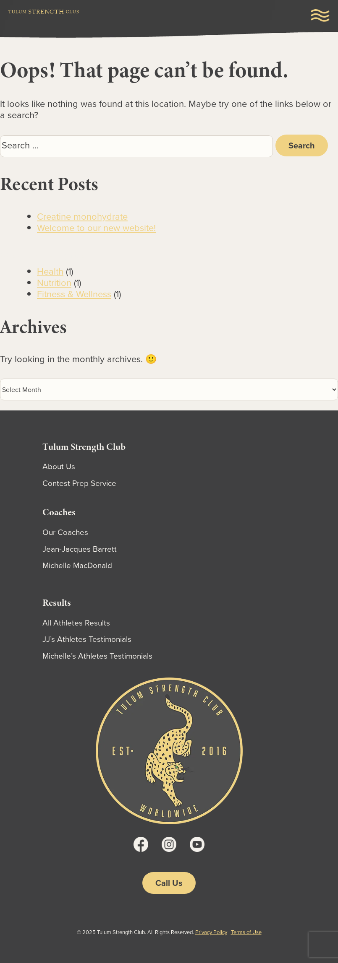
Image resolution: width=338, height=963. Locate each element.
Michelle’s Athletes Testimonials (97, 656)
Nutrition (54, 283)
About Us (58, 466)
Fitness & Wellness (74, 294)
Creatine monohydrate (82, 216)
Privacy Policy (211, 932)
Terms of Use (246, 932)
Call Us (169, 883)
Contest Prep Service (79, 483)
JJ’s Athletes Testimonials (86, 639)
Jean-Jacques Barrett (79, 549)
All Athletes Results (76, 623)
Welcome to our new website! (96, 228)
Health (50, 271)
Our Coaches (65, 532)
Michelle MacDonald (77, 565)
